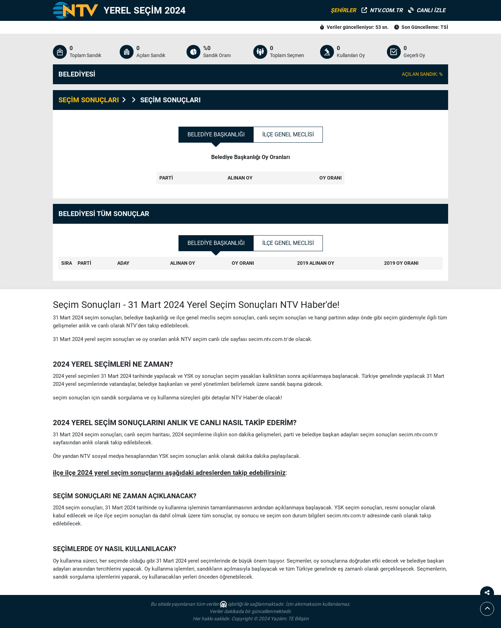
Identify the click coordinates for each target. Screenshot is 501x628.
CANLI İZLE (426, 10)
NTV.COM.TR (382, 10)
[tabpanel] (250, 173)
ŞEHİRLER (343, 10)
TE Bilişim (298, 618)
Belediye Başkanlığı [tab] (216, 134)
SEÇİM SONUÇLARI (88, 100)
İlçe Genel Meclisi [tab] (288, 134)
